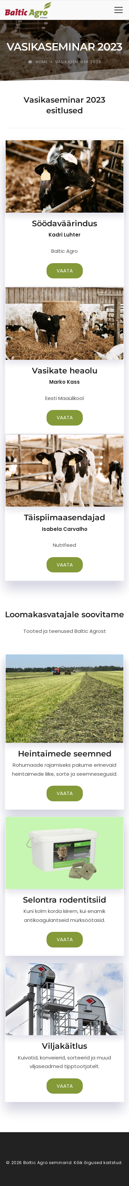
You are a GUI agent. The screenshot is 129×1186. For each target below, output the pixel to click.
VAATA (65, 270)
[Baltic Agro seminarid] (28, 10)
